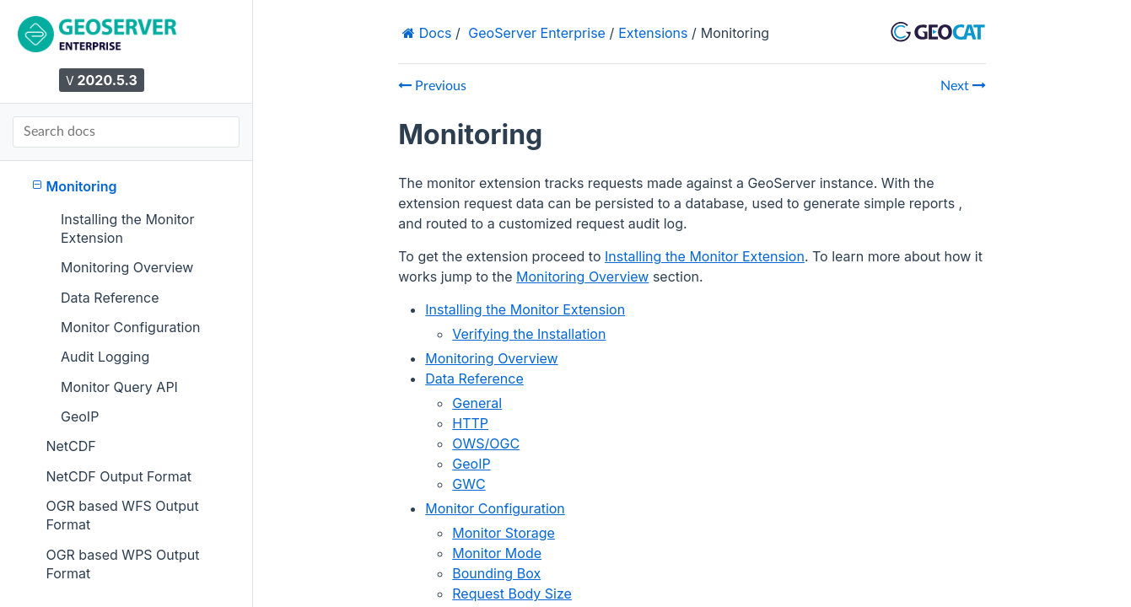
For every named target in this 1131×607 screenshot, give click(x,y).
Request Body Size (512, 593)
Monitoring (75, 186)
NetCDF (70, 446)
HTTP (470, 423)
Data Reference (110, 297)
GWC (468, 483)
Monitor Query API (119, 387)
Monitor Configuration (131, 327)
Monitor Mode (496, 553)
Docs (433, 32)
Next (963, 86)
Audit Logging (105, 356)
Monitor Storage (503, 532)
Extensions (652, 32)
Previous (432, 86)
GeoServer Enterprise (537, 32)
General (477, 403)
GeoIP (80, 416)
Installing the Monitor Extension (127, 228)
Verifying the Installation (529, 333)
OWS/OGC (486, 443)
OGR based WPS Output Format (122, 564)
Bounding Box (496, 573)
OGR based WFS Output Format (122, 515)
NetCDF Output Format (118, 476)
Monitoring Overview (127, 267)
